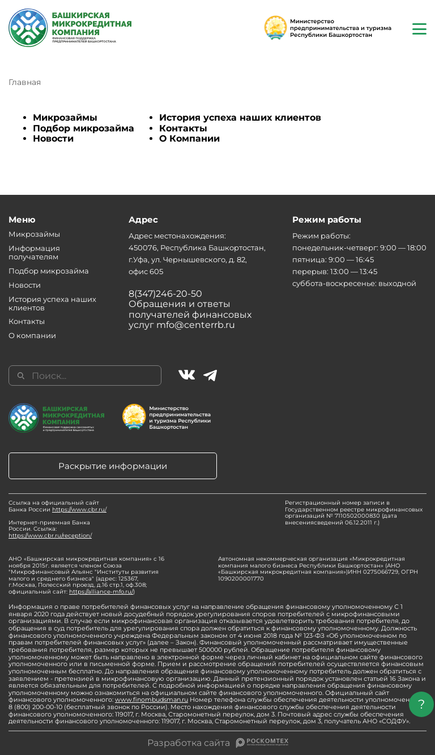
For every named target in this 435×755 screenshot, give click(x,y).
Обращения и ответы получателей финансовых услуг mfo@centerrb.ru (190, 314)
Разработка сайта (188, 743)
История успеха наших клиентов (240, 117)
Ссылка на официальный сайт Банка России (57, 506)
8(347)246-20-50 (165, 293)
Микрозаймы (65, 117)
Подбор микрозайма (83, 128)
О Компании (189, 138)
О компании (32, 335)
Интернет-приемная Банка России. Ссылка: (50, 529)
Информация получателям (34, 252)
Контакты (183, 128)
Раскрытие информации (112, 465)
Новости (53, 138)
